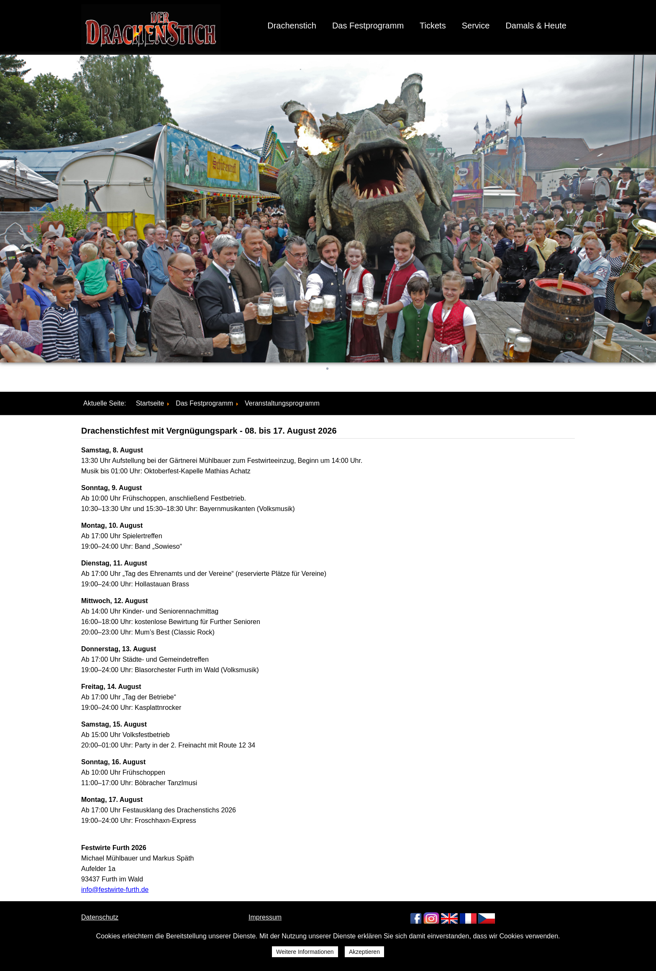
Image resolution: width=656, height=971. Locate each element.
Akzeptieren (364, 951)
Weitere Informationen (304, 951)
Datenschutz (99, 917)
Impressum (265, 917)
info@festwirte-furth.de (115, 889)
